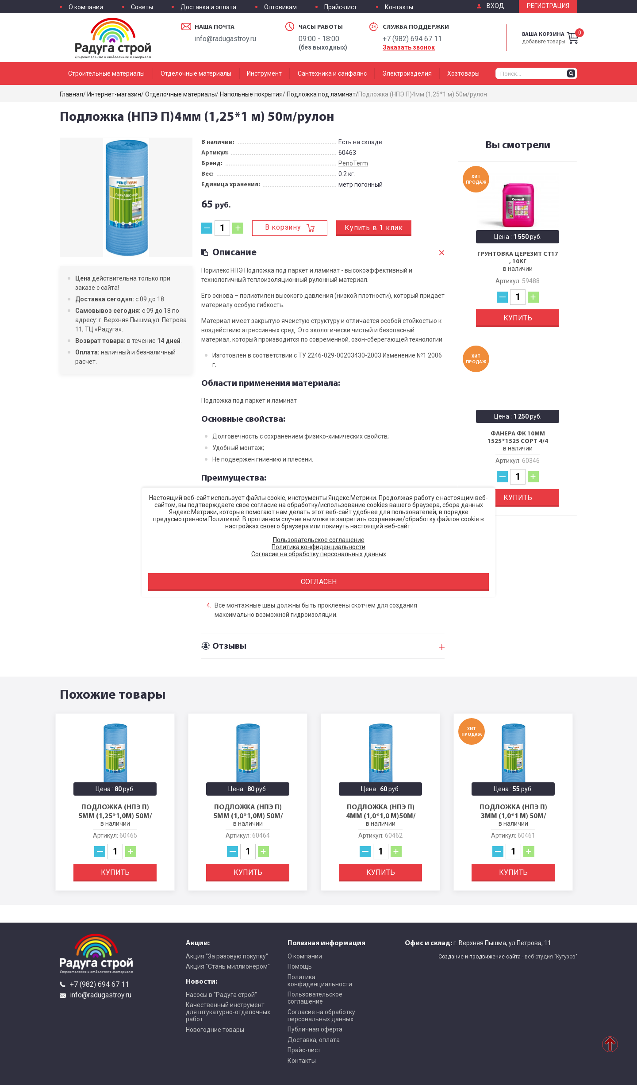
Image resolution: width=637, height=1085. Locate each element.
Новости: (201, 981)
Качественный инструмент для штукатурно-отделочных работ (228, 1012)
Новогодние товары (215, 1029)
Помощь (300, 966)
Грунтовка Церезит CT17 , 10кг (517, 257)
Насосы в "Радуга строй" (221, 994)
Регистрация (548, 6)
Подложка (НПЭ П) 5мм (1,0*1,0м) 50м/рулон (248, 815)
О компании (86, 7)
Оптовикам (280, 7)
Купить (517, 318)
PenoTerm (353, 163)
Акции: (198, 942)
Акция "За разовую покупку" (227, 956)
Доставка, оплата (314, 1039)
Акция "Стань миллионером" (228, 966)
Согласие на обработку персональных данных (321, 1015)
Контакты (399, 7)
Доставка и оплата (208, 7)
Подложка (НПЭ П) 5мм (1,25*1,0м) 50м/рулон (115, 815)
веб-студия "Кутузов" (551, 957)
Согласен (319, 581)
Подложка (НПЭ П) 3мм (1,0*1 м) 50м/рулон (513, 815)
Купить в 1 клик (374, 227)
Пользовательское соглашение (315, 998)
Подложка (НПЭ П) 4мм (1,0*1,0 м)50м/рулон (380, 815)
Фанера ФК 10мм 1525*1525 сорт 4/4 (517, 437)
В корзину (283, 227)
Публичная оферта (315, 1029)
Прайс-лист (340, 7)
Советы (142, 7)
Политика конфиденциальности (320, 980)
